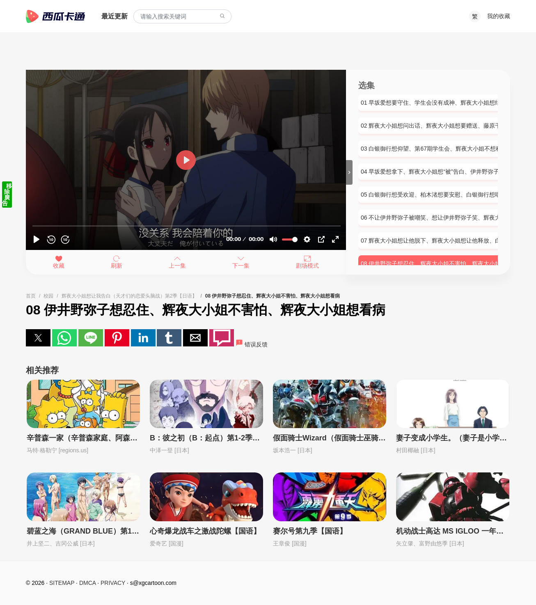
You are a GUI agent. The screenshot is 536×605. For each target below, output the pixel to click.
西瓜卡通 (55, 16)
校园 (48, 296)
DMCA (87, 583)
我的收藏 (498, 16)
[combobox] (182, 16)
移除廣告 (7, 194)
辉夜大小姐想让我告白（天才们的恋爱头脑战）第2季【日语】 (129, 296)
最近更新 (114, 16)
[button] (38, 337)
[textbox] (182, 16)
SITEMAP (61, 583)
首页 (31, 296)
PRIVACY (113, 583)
